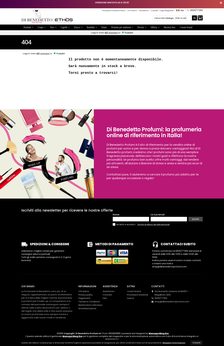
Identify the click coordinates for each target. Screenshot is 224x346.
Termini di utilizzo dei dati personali (153, 224)
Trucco (78, 27)
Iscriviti (195, 219)
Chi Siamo (132, 10)
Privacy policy (85, 294)
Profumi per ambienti (122, 27)
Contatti (154, 10)
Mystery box (169, 27)
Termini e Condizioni (89, 301)
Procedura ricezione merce (113, 10)
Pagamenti (84, 298)
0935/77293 (195, 10)
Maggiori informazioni (174, 342)
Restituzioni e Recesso (90, 304)
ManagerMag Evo (159, 333)
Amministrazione (87, 308)
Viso (53, 27)
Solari (104, 27)
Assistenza (144, 10)
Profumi (28, 27)
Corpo (42, 27)
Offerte (155, 27)
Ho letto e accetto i (124, 224)
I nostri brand (186, 27)
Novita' (141, 27)
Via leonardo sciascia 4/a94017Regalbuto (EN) (170, 293)
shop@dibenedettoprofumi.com (170, 301)
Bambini (92, 27)
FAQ (105, 298)
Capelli (65, 27)
